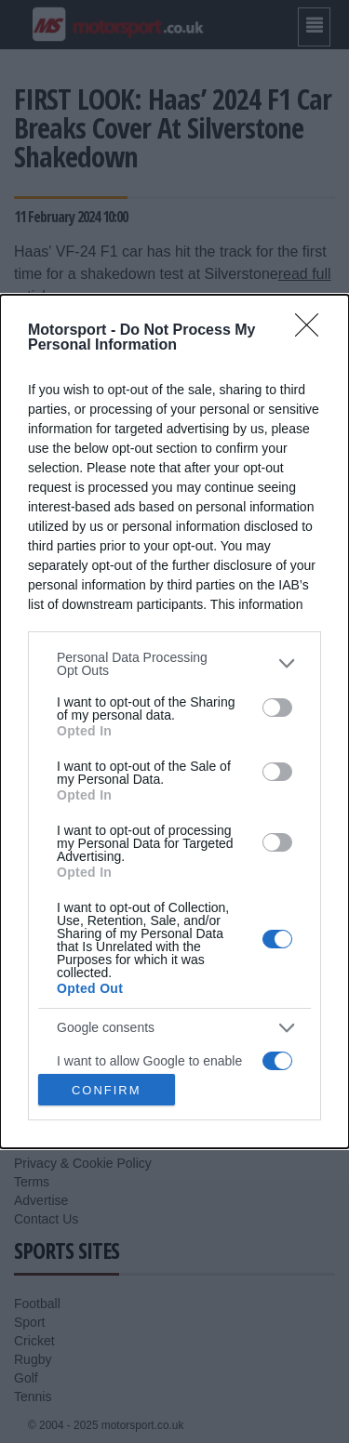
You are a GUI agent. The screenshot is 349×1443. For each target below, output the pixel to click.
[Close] (312, 331)
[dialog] (174, 722)
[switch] (277, 707)
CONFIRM (106, 1089)
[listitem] (174, 664)
